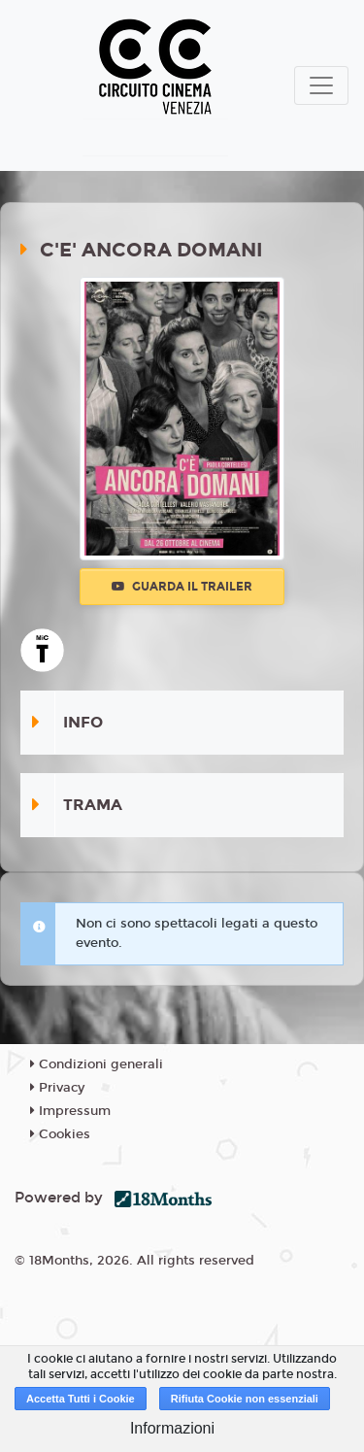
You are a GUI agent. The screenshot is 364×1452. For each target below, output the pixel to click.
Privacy (57, 1088)
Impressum (70, 1111)
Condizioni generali (96, 1064)
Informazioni (172, 1428)
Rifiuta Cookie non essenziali (244, 1398)
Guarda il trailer (182, 586)
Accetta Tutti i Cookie (80, 1398)
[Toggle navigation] (321, 85)
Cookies (60, 1134)
